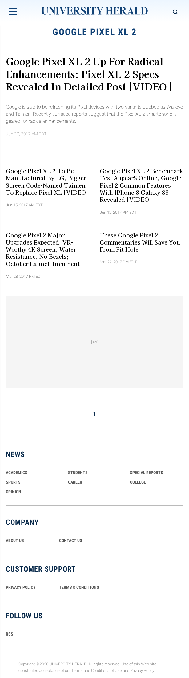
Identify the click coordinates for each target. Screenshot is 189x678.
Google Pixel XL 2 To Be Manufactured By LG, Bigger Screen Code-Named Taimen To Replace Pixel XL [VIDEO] (47, 181)
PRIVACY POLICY (21, 587)
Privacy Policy (142, 670)
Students (78, 472)
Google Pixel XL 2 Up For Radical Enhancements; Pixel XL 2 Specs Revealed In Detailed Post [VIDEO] (88, 73)
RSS (9, 634)
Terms (77, 670)
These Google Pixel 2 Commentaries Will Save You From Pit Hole (140, 242)
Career (75, 482)
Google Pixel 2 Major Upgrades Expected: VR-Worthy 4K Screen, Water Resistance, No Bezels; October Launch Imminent (43, 249)
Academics (16, 472)
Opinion (13, 491)
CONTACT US (70, 540)
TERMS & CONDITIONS (79, 587)
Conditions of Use (106, 670)
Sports (13, 482)
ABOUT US (15, 540)
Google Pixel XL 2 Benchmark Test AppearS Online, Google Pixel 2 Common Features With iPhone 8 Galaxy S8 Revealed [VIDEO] (141, 185)
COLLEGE (138, 482)
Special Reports (146, 472)
